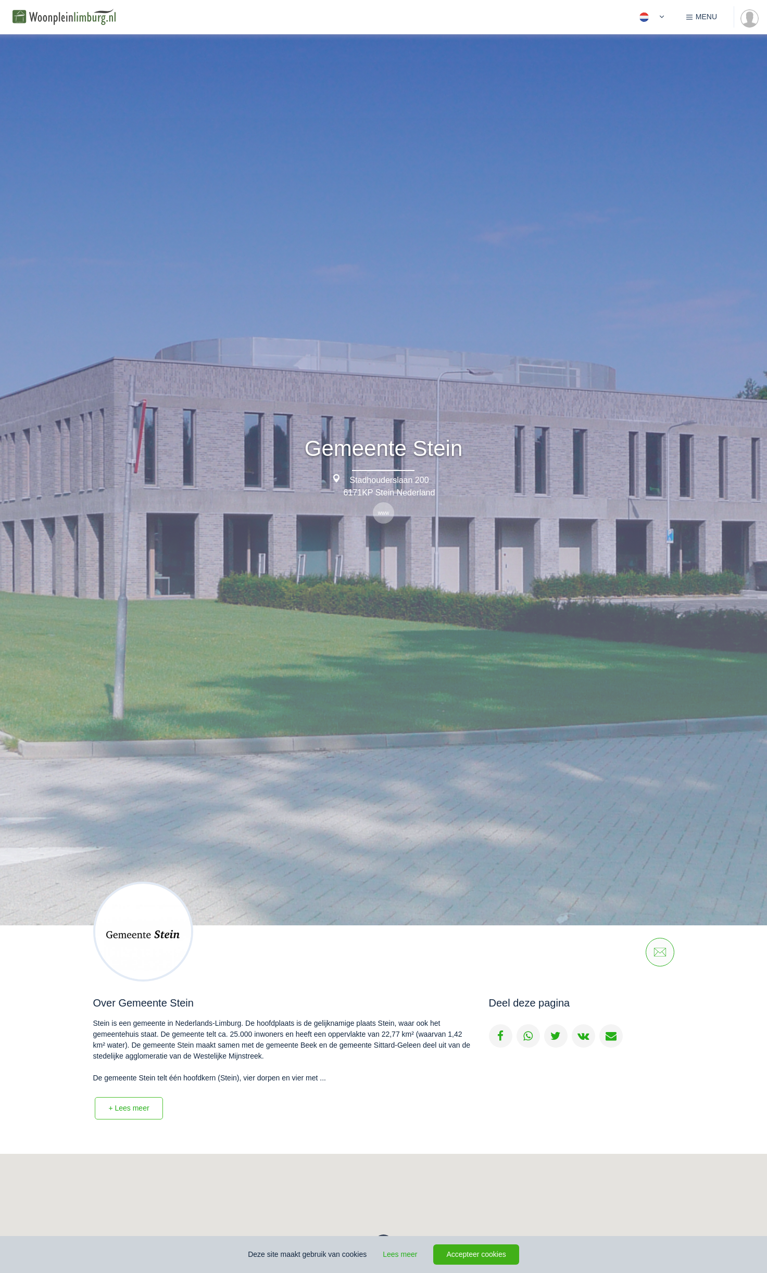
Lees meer (400, 1254)
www (383, 513)
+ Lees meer (128, 1108)
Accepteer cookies (476, 1254)
